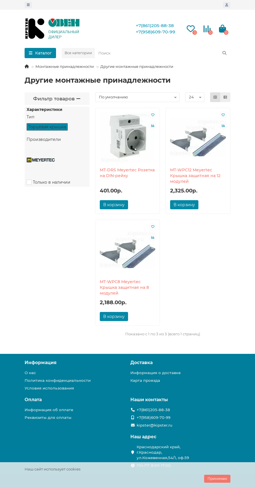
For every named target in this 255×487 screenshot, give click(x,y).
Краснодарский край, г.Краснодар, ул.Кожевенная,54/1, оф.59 (163, 452)
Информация (41, 362)
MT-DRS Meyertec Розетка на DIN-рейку (127, 172)
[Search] (162, 53)
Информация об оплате (49, 409)
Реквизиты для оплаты (48, 417)
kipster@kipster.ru (154, 425)
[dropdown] (28, 5)
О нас (30, 372)
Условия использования (49, 388)
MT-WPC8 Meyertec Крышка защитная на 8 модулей (124, 287)
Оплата (33, 399)
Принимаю (217, 478)
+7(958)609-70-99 (155, 32)
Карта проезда (145, 380)
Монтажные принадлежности (64, 66)
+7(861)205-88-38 (155, 25)
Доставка (141, 362)
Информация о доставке (155, 372)
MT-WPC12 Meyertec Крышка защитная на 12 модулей (195, 175)
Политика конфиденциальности (58, 380)
